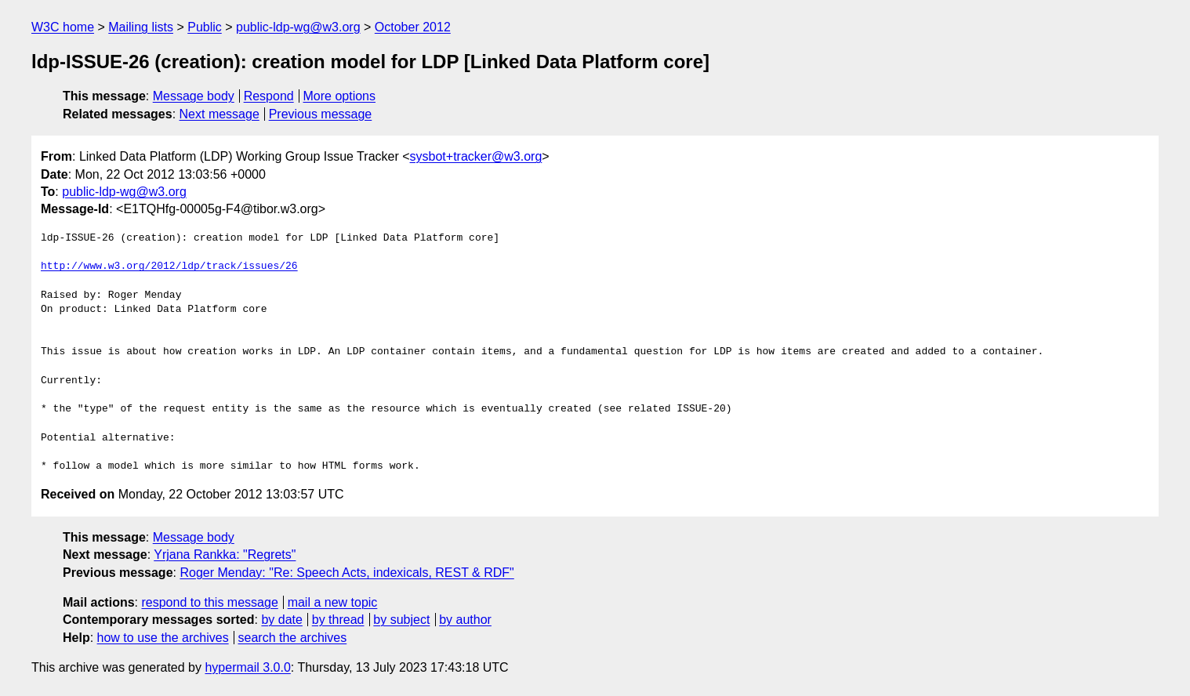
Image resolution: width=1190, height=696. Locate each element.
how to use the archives (163, 637)
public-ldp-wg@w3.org (298, 27)
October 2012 (413, 27)
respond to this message (209, 602)
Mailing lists (140, 27)
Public (204, 27)
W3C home (62, 27)
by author (465, 619)
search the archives (292, 637)
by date (281, 619)
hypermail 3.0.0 (247, 667)
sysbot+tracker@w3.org (476, 156)
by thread (338, 619)
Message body (193, 96)
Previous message (320, 114)
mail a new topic (333, 602)
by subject (401, 619)
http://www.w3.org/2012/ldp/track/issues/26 (169, 266)
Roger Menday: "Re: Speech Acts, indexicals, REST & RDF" (346, 572)
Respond (269, 96)
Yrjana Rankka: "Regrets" (225, 554)
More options (339, 96)
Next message (219, 114)
